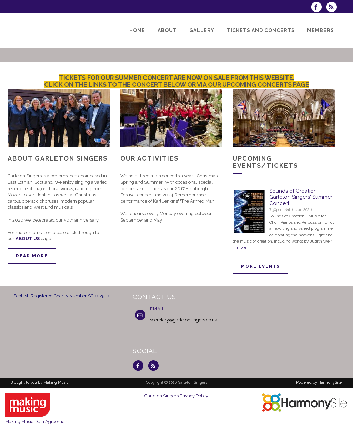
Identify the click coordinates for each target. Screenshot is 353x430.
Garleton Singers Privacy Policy (176, 395)
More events (260, 266)
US (36, 238)
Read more (32, 256)
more (241, 247)
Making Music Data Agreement (37, 421)
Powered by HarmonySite (319, 382)
